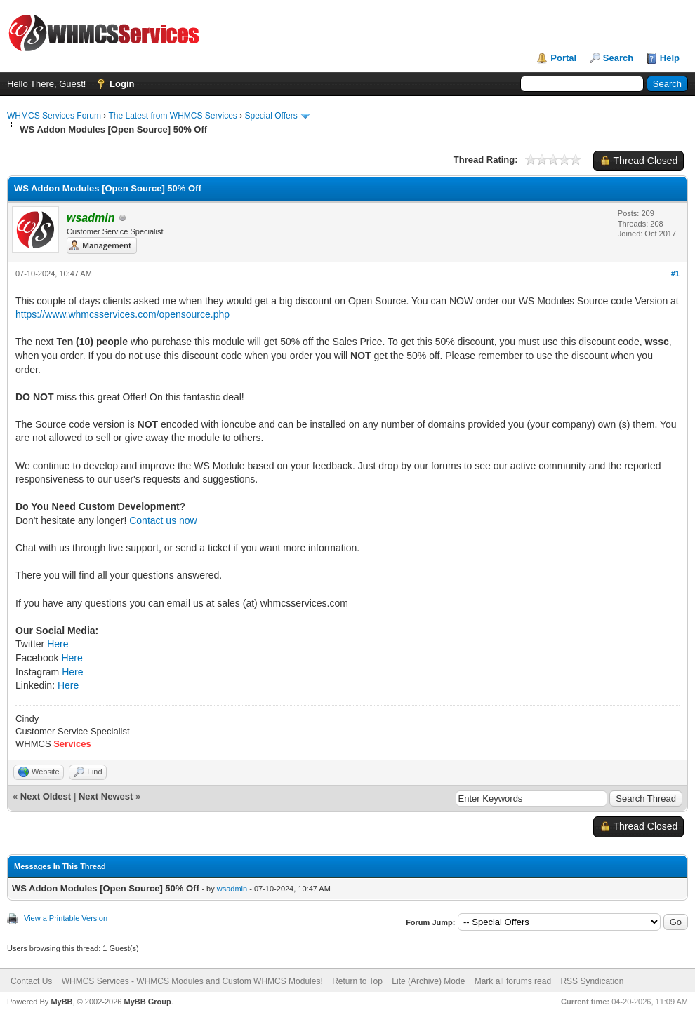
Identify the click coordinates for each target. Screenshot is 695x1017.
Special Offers (271, 116)
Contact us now (163, 520)
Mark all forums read (513, 981)
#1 (675, 273)
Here (57, 643)
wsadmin (232, 888)
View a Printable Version (65, 918)
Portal (563, 58)
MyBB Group (147, 1001)
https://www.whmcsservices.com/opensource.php (122, 314)
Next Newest (106, 796)
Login (122, 84)
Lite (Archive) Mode (428, 981)
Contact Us (31, 981)
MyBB (61, 1001)
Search (618, 58)
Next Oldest (45, 796)
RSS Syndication (591, 981)
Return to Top (357, 981)
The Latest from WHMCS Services (172, 116)
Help (670, 58)
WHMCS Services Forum (54, 116)
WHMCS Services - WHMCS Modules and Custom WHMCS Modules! (192, 981)
